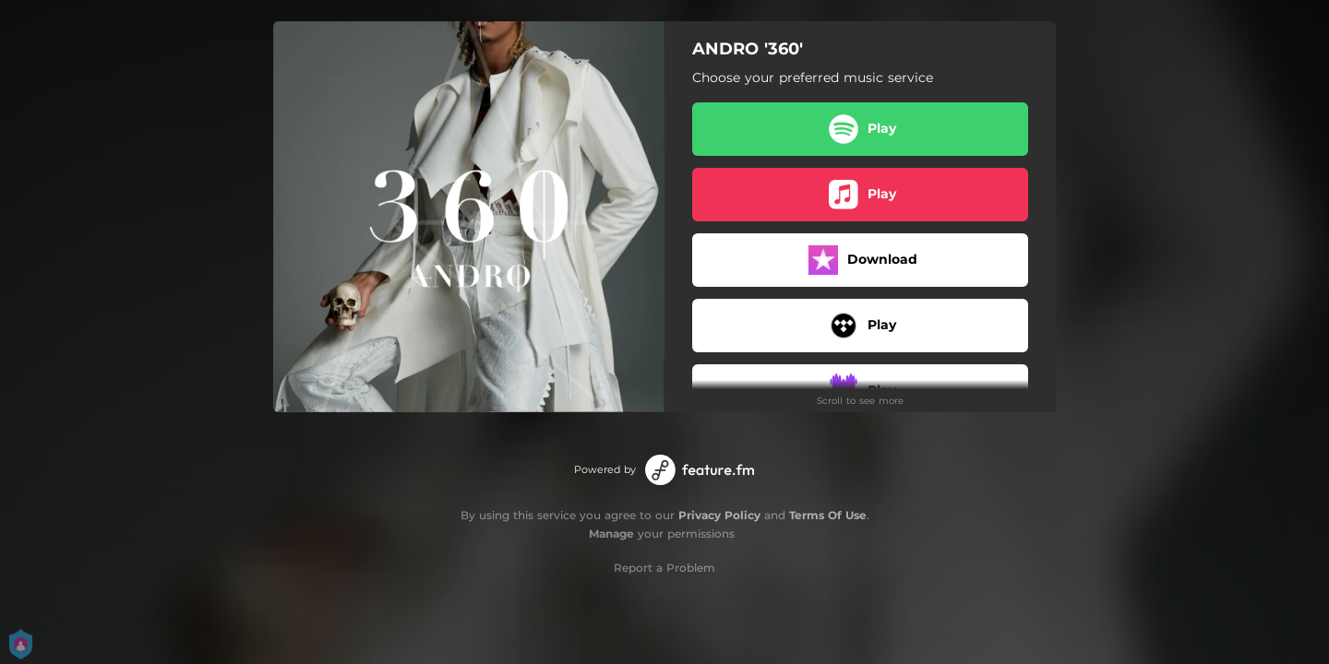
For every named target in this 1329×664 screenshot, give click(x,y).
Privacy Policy (719, 515)
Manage (611, 533)
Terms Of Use (828, 515)
